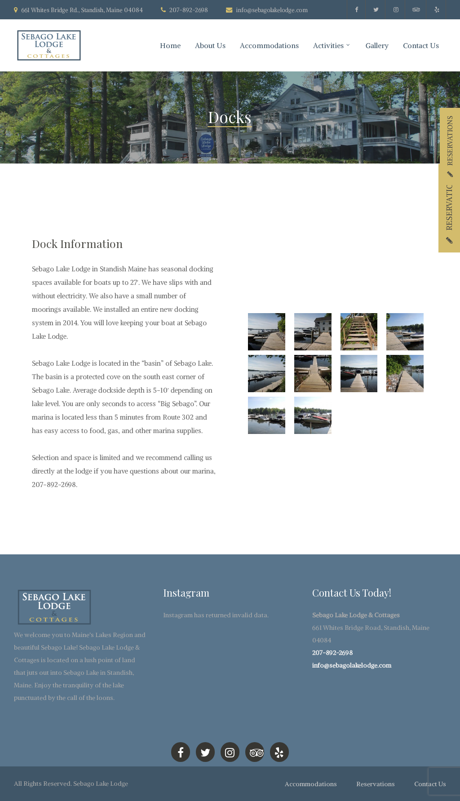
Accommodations (269, 45)
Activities (328, 45)
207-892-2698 (332, 653)
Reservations (375, 784)
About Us (210, 45)
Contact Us (421, 45)
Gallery (377, 45)
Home (170, 45)
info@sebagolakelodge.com (272, 10)
